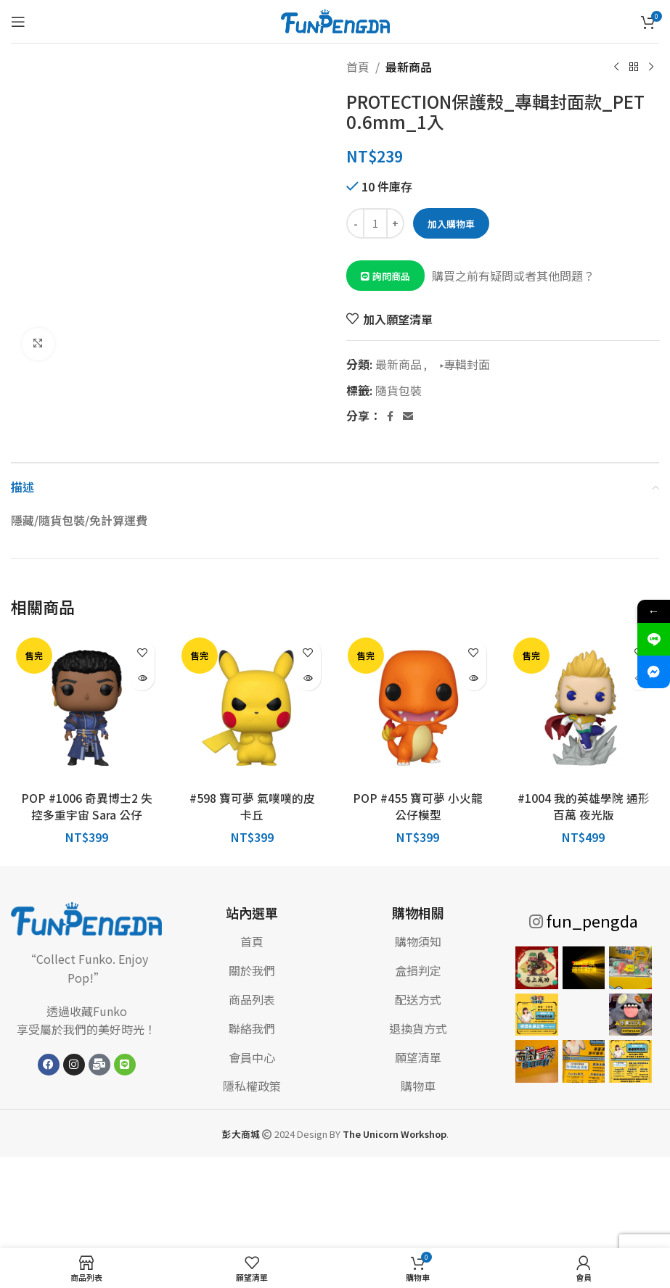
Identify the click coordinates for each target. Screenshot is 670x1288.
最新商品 (408, 66)
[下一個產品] (650, 67)
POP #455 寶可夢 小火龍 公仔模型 (418, 805)
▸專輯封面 (460, 364)
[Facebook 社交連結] (390, 416)
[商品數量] (375, 223)
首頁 (357, 66)
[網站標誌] (335, 19)
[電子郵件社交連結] (408, 416)
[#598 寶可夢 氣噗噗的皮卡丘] (251, 707)
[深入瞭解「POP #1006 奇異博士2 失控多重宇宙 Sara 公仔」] (142, 677)
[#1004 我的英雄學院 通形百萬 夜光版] (583, 707)
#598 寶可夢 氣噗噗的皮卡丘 (252, 805)
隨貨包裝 (398, 390)
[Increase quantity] (395, 223)
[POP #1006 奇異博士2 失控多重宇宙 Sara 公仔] (86, 707)
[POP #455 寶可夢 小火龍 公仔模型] (418, 707)
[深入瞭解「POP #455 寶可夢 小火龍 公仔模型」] (473, 677)
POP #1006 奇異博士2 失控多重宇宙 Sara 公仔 (86, 805)
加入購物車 (449, 224)
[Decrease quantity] (355, 223)
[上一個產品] (615, 67)
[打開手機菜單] (18, 21)
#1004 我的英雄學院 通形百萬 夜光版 (584, 805)
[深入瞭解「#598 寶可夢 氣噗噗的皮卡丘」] (308, 677)
